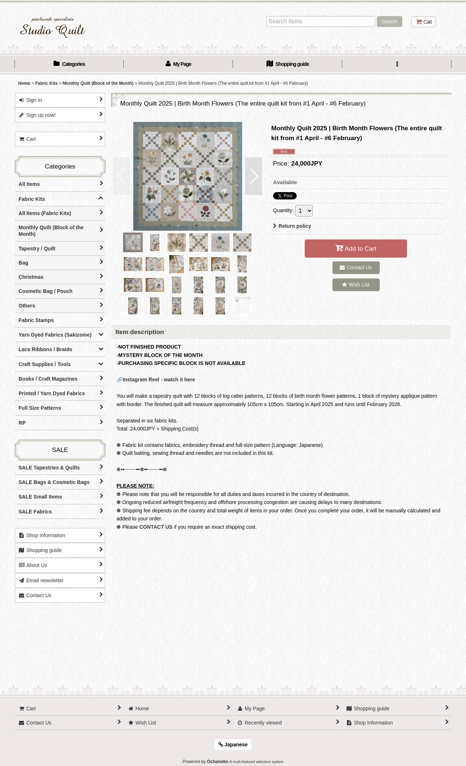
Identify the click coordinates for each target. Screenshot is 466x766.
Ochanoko (217, 761)
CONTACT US (156, 527)
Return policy (292, 226)
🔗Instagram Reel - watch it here (155, 379)
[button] (396, 65)
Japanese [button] (233, 744)
